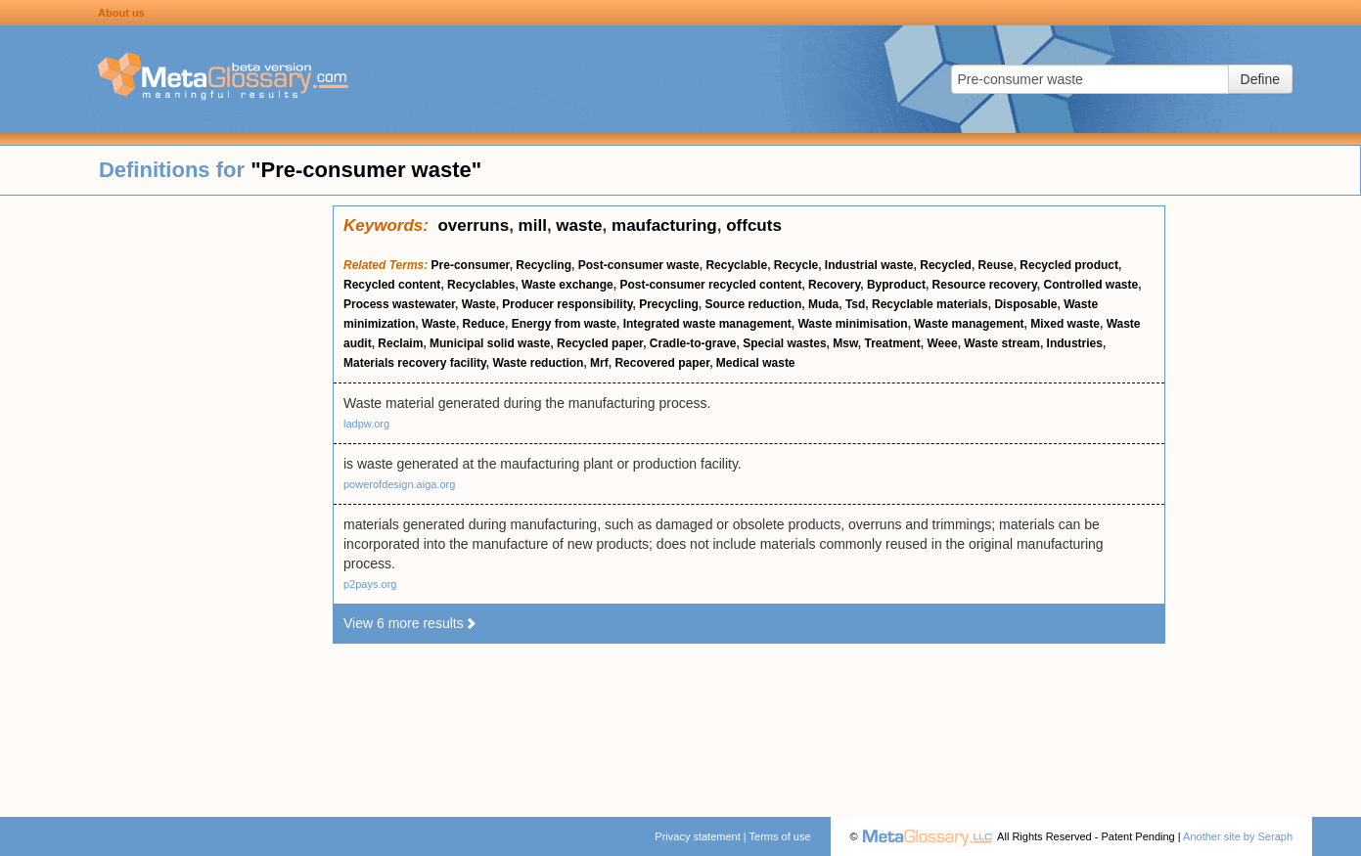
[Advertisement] (166, 498)
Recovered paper (661, 363)
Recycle (796, 265)
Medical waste (755, 363)
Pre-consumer (470, 265)
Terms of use (780, 836)
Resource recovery (984, 285)
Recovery (834, 285)
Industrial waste (869, 265)
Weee (943, 343)
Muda (823, 304)
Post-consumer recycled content (710, 285)
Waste (479, 304)
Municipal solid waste (490, 343)
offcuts (754, 225)
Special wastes (784, 343)
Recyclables (481, 285)
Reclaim (400, 343)
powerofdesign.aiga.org (399, 484)
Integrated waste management (707, 324)
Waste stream (1002, 343)
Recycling (543, 265)
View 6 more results (410, 623)
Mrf (599, 363)
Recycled (946, 265)
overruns (473, 225)
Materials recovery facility (414, 363)
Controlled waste (1090, 285)
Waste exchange (567, 285)
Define (1260, 79)
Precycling (669, 304)
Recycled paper (600, 343)
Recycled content (391, 285)
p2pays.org (369, 584)
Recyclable (736, 265)
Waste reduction (538, 363)
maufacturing (664, 225)
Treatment (892, 343)
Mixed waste (1065, 324)
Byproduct (896, 285)
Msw (845, 343)
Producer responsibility (567, 304)
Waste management (968, 324)
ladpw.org (366, 423)
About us (121, 13)
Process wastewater (399, 304)
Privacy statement (697, 836)
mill (533, 225)
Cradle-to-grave (693, 343)
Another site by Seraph (1238, 836)
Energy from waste (564, 324)
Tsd (855, 304)
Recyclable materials (930, 304)
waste (579, 225)
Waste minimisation (852, 324)
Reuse (996, 265)
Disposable (1025, 304)
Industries (1075, 343)
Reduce (484, 324)
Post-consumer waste (639, 265)
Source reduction (753, 304)
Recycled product (1069, 265)
